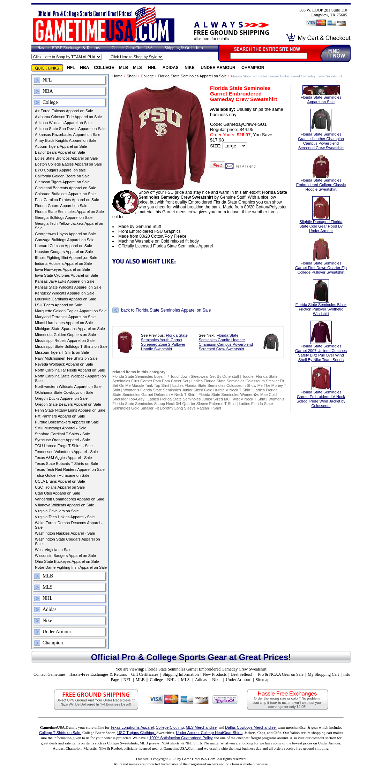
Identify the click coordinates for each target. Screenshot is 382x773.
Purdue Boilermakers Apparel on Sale (67, 422)
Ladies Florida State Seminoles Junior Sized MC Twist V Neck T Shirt (206, 399)
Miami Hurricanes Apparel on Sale (64, 323)
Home (117, 76)
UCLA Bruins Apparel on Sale (60, 481)
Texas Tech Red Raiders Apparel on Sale (70, 469)
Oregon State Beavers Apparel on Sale (68, 404)
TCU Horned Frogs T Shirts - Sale (63, 446)
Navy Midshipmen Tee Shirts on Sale (66, 358)
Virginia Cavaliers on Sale (57, 511)
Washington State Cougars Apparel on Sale (67, 541)
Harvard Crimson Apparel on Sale (63, 246)
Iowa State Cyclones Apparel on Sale (66, 275)
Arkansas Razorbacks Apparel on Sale (67, 134)
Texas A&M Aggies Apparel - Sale (63, 458)
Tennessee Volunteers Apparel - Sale (66, 452)
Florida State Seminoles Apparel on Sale (69, 211)
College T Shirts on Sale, (60, 732)
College (104, 67)
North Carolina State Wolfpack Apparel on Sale (70, 378)
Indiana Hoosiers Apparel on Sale (63, 263)
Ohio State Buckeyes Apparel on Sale (67, 561)
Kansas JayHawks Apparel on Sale (65, 281)
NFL (71, 67)
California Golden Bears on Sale (62, 176)
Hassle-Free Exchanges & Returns (98, 674)
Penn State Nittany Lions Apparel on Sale (70, 410)
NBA (84, 67)
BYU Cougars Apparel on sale (60, 170)
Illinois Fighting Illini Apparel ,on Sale (66, 257)
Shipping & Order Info (184, 47)
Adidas (171, 67)
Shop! (132, 76)
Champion (252, 67)
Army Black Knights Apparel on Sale (65, 140)
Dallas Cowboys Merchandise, (251, 727)
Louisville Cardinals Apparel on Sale (65, 299)
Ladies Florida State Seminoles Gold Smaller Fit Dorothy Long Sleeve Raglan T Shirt (192, 405)
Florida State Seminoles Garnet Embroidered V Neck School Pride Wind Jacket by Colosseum (321, 392)
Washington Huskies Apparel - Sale (65, 533)
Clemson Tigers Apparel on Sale (62, 182)
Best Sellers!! (242, 674)
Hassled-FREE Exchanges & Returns (68, 47)
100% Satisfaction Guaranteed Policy (181, 738)
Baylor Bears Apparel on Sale (60, 152)
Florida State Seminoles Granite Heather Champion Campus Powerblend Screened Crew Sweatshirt (226, 342)
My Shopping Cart (323, 674)
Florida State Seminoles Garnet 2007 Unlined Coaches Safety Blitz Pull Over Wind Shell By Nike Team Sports (321, 346)
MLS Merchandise (201, 727)
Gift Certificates (144, 674)
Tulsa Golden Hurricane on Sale (62, 475)
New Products (215, 674)
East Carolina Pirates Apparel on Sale (67, 200)
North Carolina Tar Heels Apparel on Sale (70, 370)
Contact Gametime (49, 674)
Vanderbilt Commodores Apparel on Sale (69, 499)
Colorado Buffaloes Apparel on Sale (65, 194)
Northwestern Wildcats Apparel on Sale (68, 386)
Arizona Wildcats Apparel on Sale (63, 123)
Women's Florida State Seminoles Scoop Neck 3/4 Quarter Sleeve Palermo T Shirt (198, 401)
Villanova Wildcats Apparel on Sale (64, 505)
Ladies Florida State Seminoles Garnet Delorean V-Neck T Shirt (195, 392)
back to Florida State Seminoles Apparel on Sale (166, 310)
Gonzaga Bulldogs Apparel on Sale (65, 240)
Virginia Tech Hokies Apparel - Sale (65, 517)
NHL (153, 67)
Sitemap (262, 679)
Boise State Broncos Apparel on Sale (66, 158)
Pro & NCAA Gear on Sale (281, 674)
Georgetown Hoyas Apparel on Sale (65, 234)
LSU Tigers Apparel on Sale (58, 305)
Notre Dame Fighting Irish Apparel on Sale (71, 567)
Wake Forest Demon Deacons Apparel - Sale (69, 525)
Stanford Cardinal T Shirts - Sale (62, 434)
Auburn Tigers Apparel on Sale (61, 146)
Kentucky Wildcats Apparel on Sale (65, 293)
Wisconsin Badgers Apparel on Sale (65, 555)
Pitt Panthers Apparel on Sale (60, 416)
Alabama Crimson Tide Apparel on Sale (68, 117)
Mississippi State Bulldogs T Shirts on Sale (71, 346)
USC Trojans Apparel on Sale (60, 487)
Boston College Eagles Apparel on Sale (68, 164)
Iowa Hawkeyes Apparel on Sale (62, 269)
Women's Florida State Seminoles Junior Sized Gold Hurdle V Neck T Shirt (186, 390)
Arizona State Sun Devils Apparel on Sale (70, 129)
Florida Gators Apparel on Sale (61, 206)
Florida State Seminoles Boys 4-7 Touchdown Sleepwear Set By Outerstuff (175, 376)
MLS (138, 67)
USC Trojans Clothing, (136, 732)
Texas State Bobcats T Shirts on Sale (66, 463)
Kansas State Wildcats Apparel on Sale (68, 287)
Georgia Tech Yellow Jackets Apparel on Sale (69, 225)
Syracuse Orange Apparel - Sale (62, 440)
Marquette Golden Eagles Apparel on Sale (70, 311)
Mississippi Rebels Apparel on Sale (65, 340)
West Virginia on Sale (53, 550)
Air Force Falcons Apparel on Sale (64, 111)
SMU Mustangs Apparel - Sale (60, 428)
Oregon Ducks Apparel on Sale (61, 398)
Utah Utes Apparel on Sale (57, 493)
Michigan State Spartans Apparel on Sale (70, 329)
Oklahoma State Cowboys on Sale (64, 392)
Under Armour (219, 67)
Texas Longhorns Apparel (132, 727)
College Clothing (170, 727)
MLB (123, 67)
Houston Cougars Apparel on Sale (64, 252)
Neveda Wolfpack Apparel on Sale (64, 364)
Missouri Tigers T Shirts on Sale (62, 352)
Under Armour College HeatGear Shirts (209, 732)
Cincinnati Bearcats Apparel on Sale (65, 188)
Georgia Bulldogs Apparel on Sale (63, 217)
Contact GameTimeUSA (132, 47)
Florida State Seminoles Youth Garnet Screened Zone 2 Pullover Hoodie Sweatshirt (164, 342)
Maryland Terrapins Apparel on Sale (65, 317)
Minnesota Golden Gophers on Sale (65, 334)
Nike (190, 67)
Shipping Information (181, 674)
